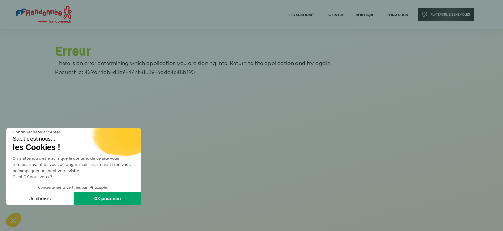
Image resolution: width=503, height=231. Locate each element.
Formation (397, 15)
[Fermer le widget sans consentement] (36, 132)
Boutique (365, 15)
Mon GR (335, 15)
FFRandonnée (302, 15)
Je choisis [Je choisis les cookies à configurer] (39, 198)
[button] (13, 220)
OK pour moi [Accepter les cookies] (106, 198)
